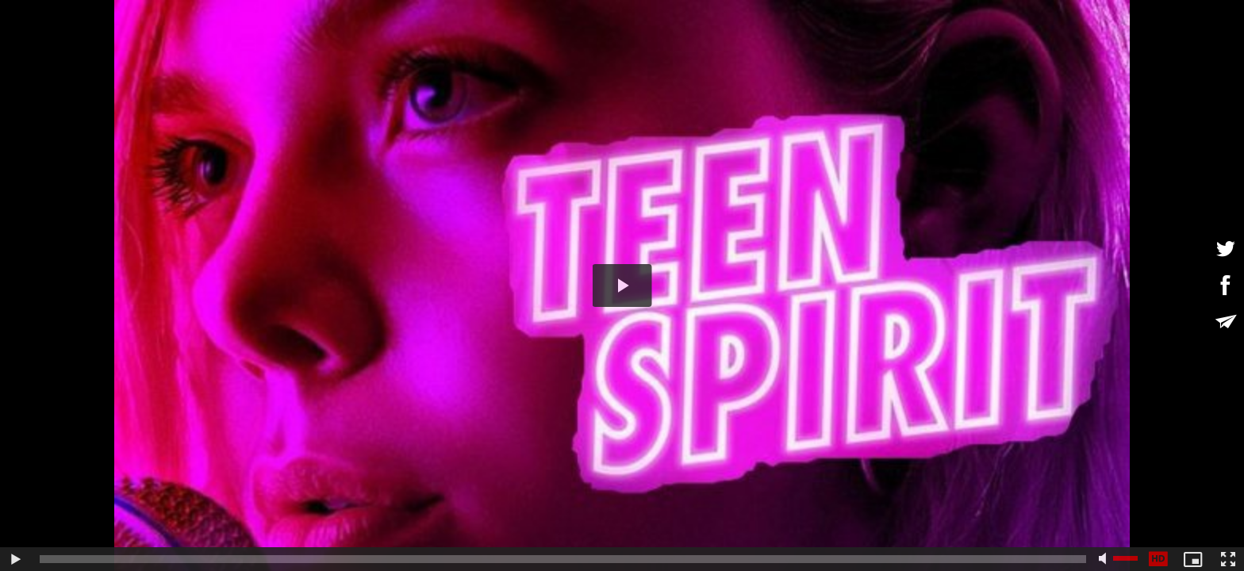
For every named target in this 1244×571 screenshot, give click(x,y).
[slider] (563, 559)
